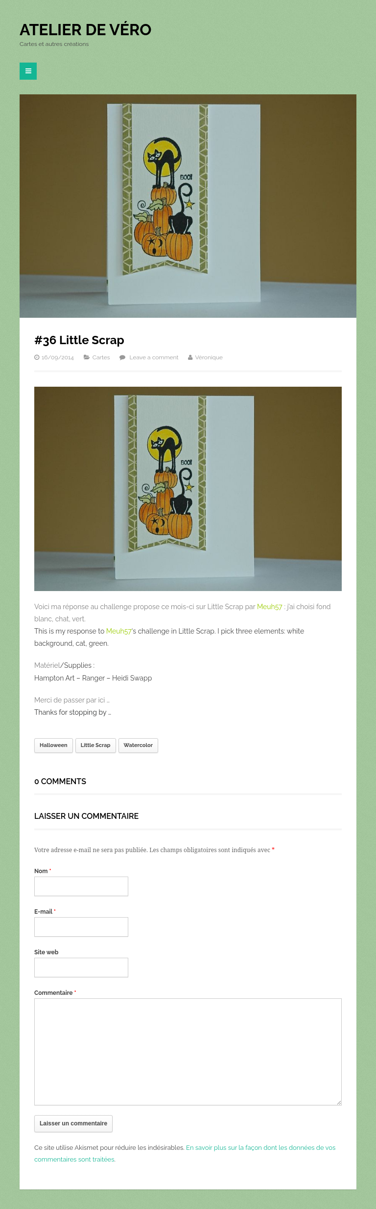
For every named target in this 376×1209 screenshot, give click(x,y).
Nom (42, 871)
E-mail (45, 911)
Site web (46, 952)
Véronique (209, 357)
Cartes (101, 357)
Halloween (54, 745)
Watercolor (138, 745)
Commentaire (55, 992)
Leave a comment (154, 357)
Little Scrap (96, 745)
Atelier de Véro (85, 30)
